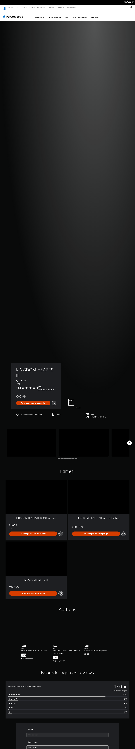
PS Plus (31, 7)
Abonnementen (80, 15)
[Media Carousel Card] (31, 440)
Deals (67, 15)
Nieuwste (39, 15)
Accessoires (41, 7)
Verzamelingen (54, 15)
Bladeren (95, 15)
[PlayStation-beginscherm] (4, 7)
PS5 (17, 7)
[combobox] (67, 732)
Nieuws (51, 7)
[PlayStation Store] (13, 14)
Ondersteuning (71, 7)
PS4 (23, 7)
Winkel (59, 7)
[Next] (129, 440)
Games (10, 7)
